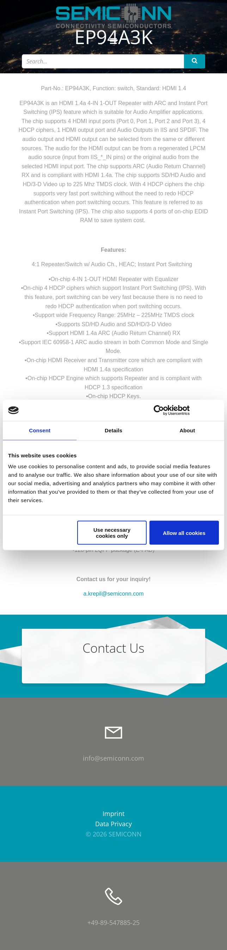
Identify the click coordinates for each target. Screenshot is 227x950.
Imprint (113, 813)
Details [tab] (113, 430)
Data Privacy (113, 824)
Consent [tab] (39, 430)
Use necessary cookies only (111, 533)
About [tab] (187, 430)
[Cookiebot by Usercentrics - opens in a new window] (159, 410)
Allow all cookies (184, 533)
